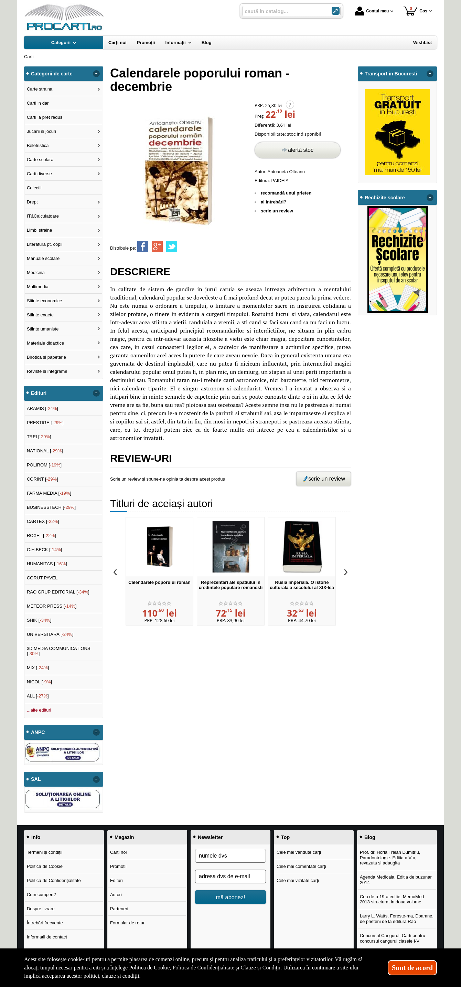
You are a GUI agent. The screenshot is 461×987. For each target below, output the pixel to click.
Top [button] (285, 837)
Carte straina (39, 89)
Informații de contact (47, 936)
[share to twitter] (171, 246)
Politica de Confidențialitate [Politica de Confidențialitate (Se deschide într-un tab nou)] (203, 967)
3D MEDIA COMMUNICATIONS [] (58, 651)
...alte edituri (39, 710)
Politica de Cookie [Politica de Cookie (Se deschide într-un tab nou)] (149, 967)
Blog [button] (369, 837)
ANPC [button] (38, 732)
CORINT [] (42, 479)
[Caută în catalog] (336, 11)
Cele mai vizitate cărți (298, 880)
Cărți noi (118, 852)
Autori (116, 894)
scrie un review (277, 210)
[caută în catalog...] (284, 11)
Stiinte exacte (40, 314)
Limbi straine (39, 230)
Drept (32, 201)
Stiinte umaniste (43, 329)
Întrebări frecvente (45, 922)
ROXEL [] (41, 535)
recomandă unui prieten (286, 193)
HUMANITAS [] (47, 563)
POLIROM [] (44, 465)
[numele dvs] (230, 856)
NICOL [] (39, 681)
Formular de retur (127, 922)
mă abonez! (230, 897)
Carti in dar (38, 103)
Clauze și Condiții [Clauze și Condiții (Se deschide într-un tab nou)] (261, 967)
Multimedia (38, 286)
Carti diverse (39, 173)
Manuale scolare (43, 258)
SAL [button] (36, 779)
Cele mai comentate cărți (301, 866)
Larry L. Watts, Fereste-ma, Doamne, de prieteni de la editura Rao (396, 918)
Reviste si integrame (47, 371)
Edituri (116, 880)
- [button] (96, 73)
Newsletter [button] (210, 837)
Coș (415, 10)
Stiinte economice (44, 300)
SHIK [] (39, 620)
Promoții (118, 866)
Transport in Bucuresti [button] (391, 73)
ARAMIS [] (42, 408)
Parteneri (119, 908)
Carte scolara (40, 159)
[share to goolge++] (157, 246)
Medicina (36, 272)
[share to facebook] (142, 246)
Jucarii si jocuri (41, 131)
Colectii (34, 187)
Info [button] (35, 837)
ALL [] (38, 696)
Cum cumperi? (41, 894)
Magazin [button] (124, 837)
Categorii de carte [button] (52, 73)
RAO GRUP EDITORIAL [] (58, 592)
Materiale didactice (45, 343)
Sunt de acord (412, 968)
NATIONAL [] (45, 450)
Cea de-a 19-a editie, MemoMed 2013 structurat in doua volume (392, 899)
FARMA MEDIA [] (49, 493)
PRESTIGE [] (45, 422)
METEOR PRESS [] (52, 606)
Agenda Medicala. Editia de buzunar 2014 (396, 879)
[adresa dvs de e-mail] (230, 876)
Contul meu (372, 11)
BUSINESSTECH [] (51, 507)
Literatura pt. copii (44, 244)
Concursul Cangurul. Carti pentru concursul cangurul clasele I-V (392, 938)
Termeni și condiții (44, 852)
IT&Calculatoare (43, 216)
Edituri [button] (38, 393)
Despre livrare (41, 908)
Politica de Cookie (45, 866)
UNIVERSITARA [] (50, 634)
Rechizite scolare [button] (385, 197)
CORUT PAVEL (42, 577)
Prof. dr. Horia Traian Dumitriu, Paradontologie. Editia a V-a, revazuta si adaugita (390, 857)
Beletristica (38, 145)
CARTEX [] (43, 521)
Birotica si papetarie (46, 357)
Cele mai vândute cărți (299, 852)
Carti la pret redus (44, 117)
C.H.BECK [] (44, 549)
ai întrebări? (273, 201)
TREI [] (39, 436)
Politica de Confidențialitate (54, 880)
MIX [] (38, 667)
